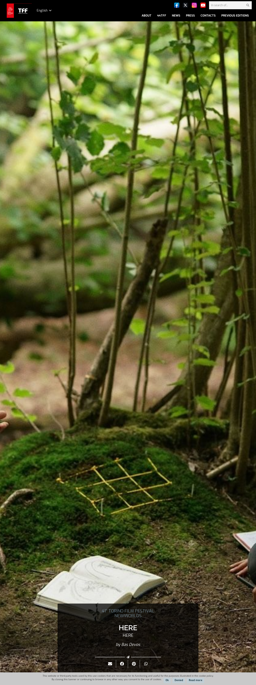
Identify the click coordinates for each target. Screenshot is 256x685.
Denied (179, 680)
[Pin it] (134, 664)
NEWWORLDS (128, 616)
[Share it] (122, 664)
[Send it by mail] (110, 664)
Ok (167, 680)
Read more (195, 680)
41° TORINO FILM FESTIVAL (128, 611)
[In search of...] (230, 5)
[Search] (248, 5)
